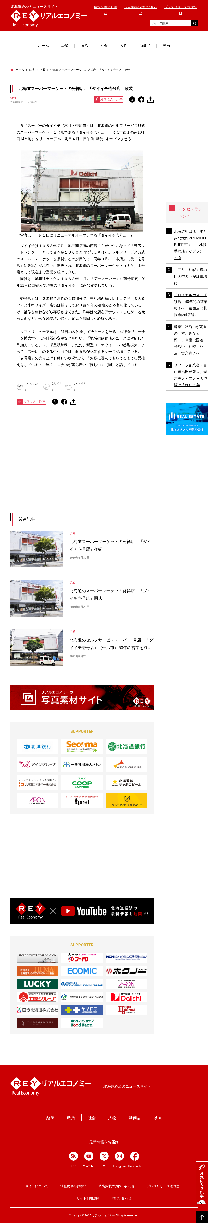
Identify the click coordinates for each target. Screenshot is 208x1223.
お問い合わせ (121, 1198)
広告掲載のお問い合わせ (117, 1186)
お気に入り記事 (108, 99)
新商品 (144, 46)
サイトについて (36, 1186)
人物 (123, 46)
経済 (65, 46)
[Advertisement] (44, 470)
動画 (166, 46)
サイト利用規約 (88, 1198)
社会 (104, 46)
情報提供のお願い (73, 1186)
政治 (84, 46)
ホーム (43, 46)
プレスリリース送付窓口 (165, 1186)
